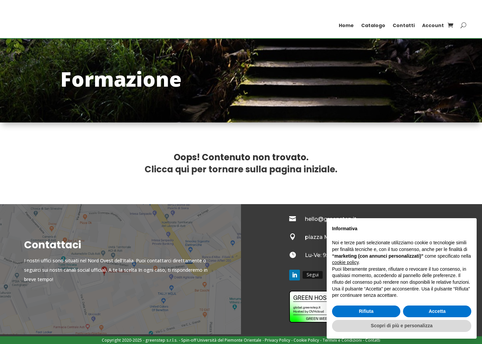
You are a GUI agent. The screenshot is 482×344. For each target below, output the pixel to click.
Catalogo (373, 25)
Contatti (404, 25)
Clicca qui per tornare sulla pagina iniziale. (241, 169)
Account (433, 25)
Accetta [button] (437, 311)
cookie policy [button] (345, 262)
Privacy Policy (277, 340)
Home (346, 25)
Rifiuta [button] (366, 311)
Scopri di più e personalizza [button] (401, 325)
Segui (313, 274)
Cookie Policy (306, 340)
